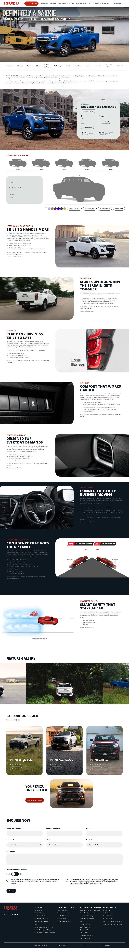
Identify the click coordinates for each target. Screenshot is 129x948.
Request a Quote (90, 208)
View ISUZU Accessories (34, 800)
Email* (88, 828)
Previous (8, 266)
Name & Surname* (13, 828)
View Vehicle (16, 769)
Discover (117, 3)
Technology (57, 66)
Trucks (53, 3)
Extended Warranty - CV (88, 913)
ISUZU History (107, 913)
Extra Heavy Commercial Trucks (45, 933)
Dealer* (89, 840)
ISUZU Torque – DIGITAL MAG (112, 924)
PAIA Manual (106, 945)
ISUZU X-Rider (39, 913)
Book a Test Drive (74, 208)
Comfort (78, 66)
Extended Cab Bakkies (41, 918)
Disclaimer (83, 945)
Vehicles (44, 3)
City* (48, 840)
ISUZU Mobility (85, 938)
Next (13, 266)
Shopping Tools (64, 3)
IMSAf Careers (108, 918)
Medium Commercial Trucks (43, 927)
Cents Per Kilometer (86, 935)
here (84, 883)
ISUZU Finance (82, 3)
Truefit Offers (62, 918)
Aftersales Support (101, 3)
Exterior (88, 66)
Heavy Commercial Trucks (43, 930)
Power (29, 66)
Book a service (85, 927)
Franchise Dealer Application (112, 921)
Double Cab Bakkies (41, 921)
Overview (9, 66)
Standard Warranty (86, 916)
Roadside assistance (87, 918)
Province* (10, 840)
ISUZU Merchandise (63, 921)
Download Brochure (88, 111)
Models (19, 66)
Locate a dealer (62, 916)
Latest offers (38, 910)
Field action (84, 933)
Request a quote (63, 913)
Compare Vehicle (87, 127)
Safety (68, 66)
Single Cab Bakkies (40, 916)
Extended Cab (15, 187)
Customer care (85, 930)
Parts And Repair (85, 924)
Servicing (83, 921)
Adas (37, 66)
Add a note (10, 851)
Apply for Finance (105, 208)
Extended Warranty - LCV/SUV (90, 910)
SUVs (36, 924)
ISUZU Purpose (108, 916)
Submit (11, 891)
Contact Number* (53, 828)
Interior (98, 66)
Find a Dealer (119, 208)
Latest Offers (31, 3)
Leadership (107, 910)
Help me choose (62, 910)
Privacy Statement (62, 945)
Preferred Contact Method (16, 869)
